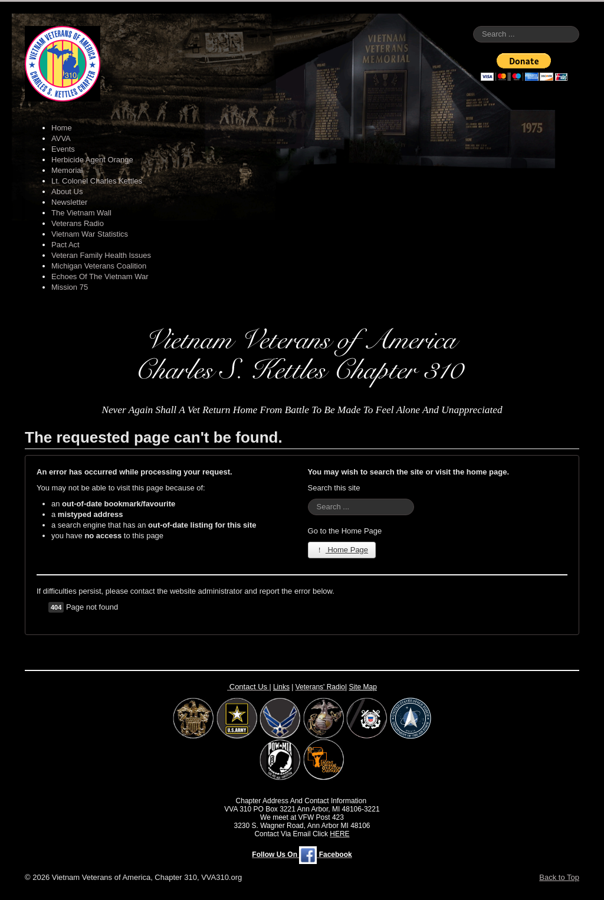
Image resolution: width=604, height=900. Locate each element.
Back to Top (559, 877)
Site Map (363, 687)
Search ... (473, 26)
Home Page (342, 549)
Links (281, 687)
